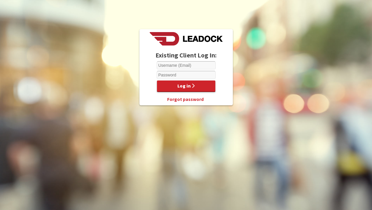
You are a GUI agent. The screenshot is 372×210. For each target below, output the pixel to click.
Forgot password (185, 99)
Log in (186, 86)
